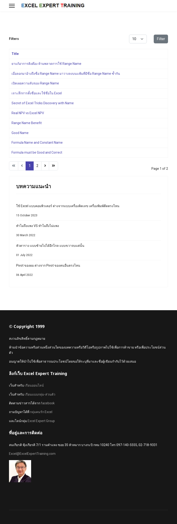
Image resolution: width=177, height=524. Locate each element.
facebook (48, 403)
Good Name (20, 133)
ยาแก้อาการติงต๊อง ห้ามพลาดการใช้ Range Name (46, 64)
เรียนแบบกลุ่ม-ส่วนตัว (40, 394)
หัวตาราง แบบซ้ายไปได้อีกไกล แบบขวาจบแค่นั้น (88, 251)
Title (15, 54)
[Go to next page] (45, 165)
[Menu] (12, 6)
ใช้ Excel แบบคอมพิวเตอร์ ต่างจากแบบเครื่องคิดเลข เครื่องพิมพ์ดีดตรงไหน (88, 212)
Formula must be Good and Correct (37, 152)
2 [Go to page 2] (37, 166)
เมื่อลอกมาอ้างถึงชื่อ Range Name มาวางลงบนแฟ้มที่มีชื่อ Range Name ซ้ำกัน (66, 73)
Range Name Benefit (27, 123)
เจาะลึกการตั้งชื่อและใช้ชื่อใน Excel (37, 93)
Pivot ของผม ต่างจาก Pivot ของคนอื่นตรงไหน (88, 271)
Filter (161, 39)
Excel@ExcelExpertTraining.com (32, 454)
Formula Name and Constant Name (37, 142)
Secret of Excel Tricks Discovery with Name (43, 103)
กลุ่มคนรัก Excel (41, 412)
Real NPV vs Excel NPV (28, 113)
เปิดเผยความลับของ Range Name (35, 83)
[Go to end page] (53, 165)
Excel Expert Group (41, 421)
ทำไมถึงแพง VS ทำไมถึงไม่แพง (88, 231)
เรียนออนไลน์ (34, 385)
